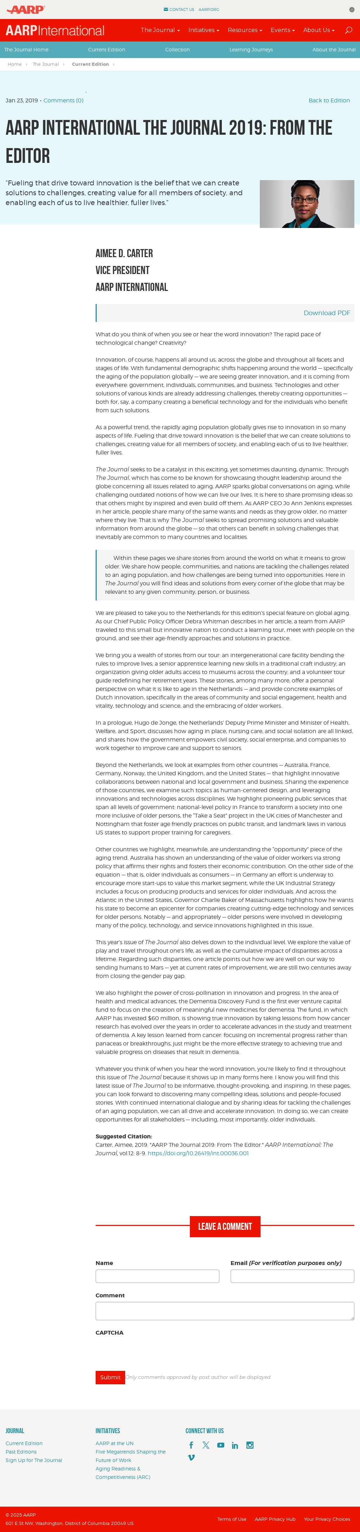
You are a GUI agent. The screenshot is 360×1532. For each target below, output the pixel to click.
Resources (242, 30)
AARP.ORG (209, 9)
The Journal (158, 30)
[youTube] (220, 1445)
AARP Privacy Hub (275, 1519)
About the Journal (334, 49)
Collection (177, 49)
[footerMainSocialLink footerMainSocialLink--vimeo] (191, 1458)
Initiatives (201, 30)
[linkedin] (235, 1445)
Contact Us (181, 9)
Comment (110, 1295)
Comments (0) (63, 100)
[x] (206, 1445)
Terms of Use (231, 1519)
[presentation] (149, 1353)
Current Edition (106, 49)
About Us (316, 30)
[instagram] (250, 1445)
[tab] (26, 49)
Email (286, 1263)
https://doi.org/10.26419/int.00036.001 (198, 1153)
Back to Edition (329, 100)
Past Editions (21, 1452)
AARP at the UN (115, 1443)
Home (15, 64)
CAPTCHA (109, 1332)
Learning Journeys (251, 49)
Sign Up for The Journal (34, 1460)
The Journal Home (26, 49)
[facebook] (191, 1445)
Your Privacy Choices (327, 1519)
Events (280, 30)
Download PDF (327, 313)
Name (104, 1263)
